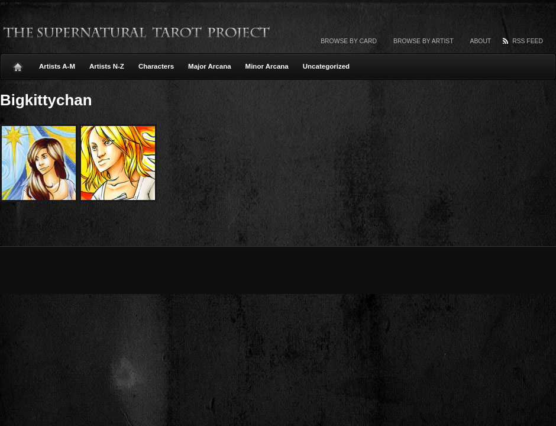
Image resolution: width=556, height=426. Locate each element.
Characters (156, 66)
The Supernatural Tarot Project (137, 32)
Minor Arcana (267, 66)
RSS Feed (527, 41)
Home (18, 64)
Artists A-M (57, 66)
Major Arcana (209, 66)
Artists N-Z (106, 66)
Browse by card (349, 41)
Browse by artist (423, 41)
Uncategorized (326, 66)
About (481, 41)
